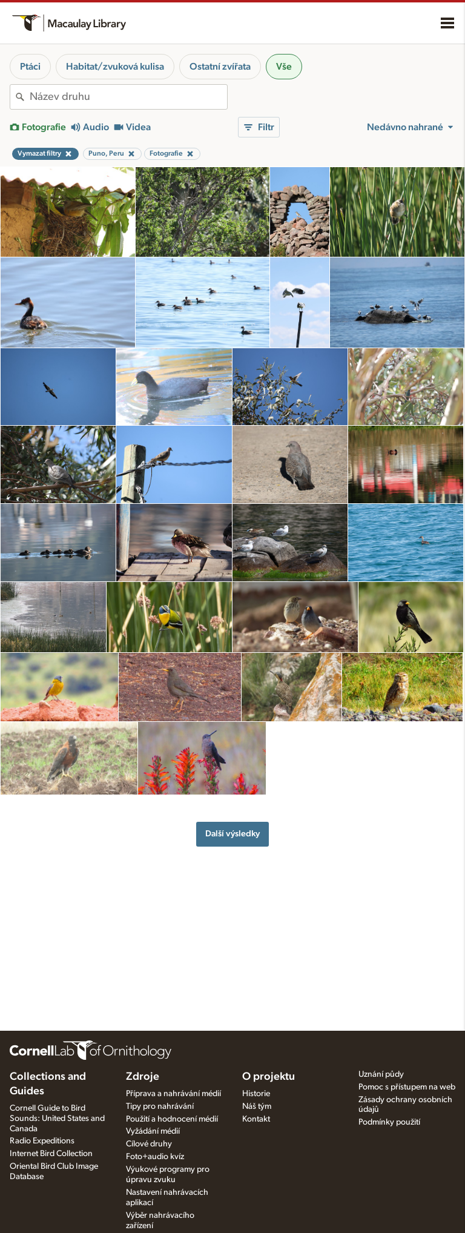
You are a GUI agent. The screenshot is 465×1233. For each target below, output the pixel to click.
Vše (284, 66)
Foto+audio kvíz (155, 1156)
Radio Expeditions (42, 1141)
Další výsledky (232, 833)
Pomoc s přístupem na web (406, 1087)
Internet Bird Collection (51, 1153)
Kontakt (256, 1119)
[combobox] (128, 97)
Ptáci (30, 66)
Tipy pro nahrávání (160, 1106)
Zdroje (142, 1076)
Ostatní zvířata (220, 66)
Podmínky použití (389, 1122)
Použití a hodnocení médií (172, 1119)
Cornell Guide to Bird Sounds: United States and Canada (57, 1118)
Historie (256, 1093)
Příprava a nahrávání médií (173, 1093)
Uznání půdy (381, 1074)
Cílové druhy (149, 1144)
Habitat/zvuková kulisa (115, 66)
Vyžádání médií (153, 1131)
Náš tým (256, 1106)
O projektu (268, 1076)
